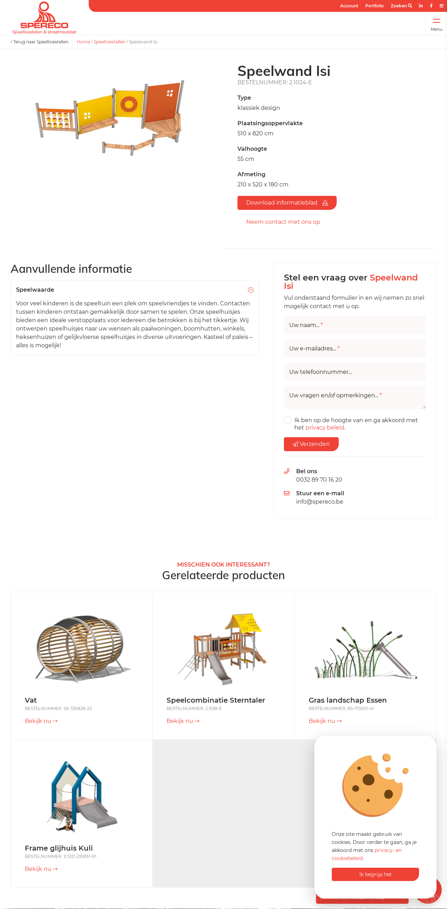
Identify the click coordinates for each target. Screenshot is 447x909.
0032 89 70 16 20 (319, 479)
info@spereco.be (319, 501)
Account (349, 5)
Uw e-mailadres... (314, 348)
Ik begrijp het (375, 874)
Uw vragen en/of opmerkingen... (335, 395)
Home (83, 41)
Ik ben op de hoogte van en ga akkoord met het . (356, 424)
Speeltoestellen (109, 41)
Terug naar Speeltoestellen (39, 41)
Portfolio (374, 5)
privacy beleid (325, 427)
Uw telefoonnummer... (320, 372)
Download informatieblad (287, 202)
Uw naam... (306, 325)
